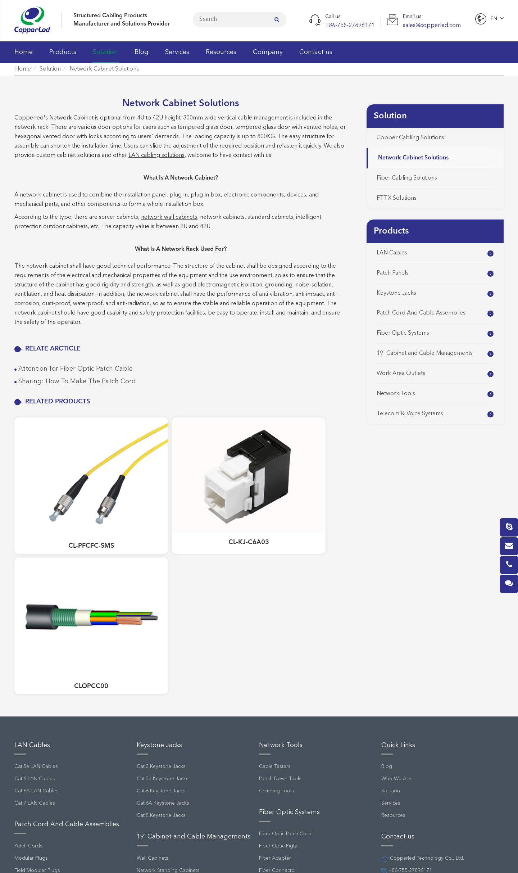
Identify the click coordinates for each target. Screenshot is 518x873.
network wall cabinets (169, 217)
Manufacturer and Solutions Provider (121, 24)
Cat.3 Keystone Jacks (161, 587)
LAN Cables (392, 253)
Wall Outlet (149, 758)
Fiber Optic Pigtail (279, 666)
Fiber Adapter (275, 678)
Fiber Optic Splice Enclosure (291, 715)
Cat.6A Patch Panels (37, 770)
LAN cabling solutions (156, 155)
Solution (105, 56)
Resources (221, 56)
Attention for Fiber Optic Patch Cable (75, 369)
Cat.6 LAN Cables (34, 599)
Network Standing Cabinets (168, 690)
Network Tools (396, 394)
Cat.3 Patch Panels (35, 733)
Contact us (315, 56)
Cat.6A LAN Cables (36, 611)
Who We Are (396, 599)
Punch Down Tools (280, 599)
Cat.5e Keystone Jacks (162, 599)
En (494, 18)
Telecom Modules (279, 807)
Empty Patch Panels (36, 782)
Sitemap (249, 860)
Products (62, 56)
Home (23, 56)
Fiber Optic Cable (279, 727)
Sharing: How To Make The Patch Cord (76, 381)
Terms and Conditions (350, 860)
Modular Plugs (31, 678)
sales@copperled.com (410, 703)
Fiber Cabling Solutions (407, 178)
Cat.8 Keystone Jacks (161, 636)
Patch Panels (393, 273)
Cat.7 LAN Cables (34, 624)
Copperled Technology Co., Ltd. (80, 860)
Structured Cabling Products (110, 16)
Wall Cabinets (152, 678)
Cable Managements (161, 703)
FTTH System (273, 752)
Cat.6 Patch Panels (35, 758)
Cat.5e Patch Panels (36, 745)
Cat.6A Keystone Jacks (163, 624)
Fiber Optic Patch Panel (285, 703)
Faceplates (149, 745)
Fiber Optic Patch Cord (285, 654)
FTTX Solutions (397, 198)
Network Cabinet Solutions (104, 69)
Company (268, 56)
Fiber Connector (277, 690)
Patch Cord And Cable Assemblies (421, 313)
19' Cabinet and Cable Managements (425, 353)
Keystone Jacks (396, 293)
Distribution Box (277, 819)
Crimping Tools (276, 611)
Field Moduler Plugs (37, 690)
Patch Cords (28, 666)
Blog (142, 56)
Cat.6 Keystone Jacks (161, 611)
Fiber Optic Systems (403, 333)
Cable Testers (275, 587)
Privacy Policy (292, 860)
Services (177, 56)
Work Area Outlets (401, 373)
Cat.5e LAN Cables (36, 587)
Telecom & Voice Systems (410, 414)
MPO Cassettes (277, 739)
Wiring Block (273, 794)
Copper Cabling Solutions (410, 138)
